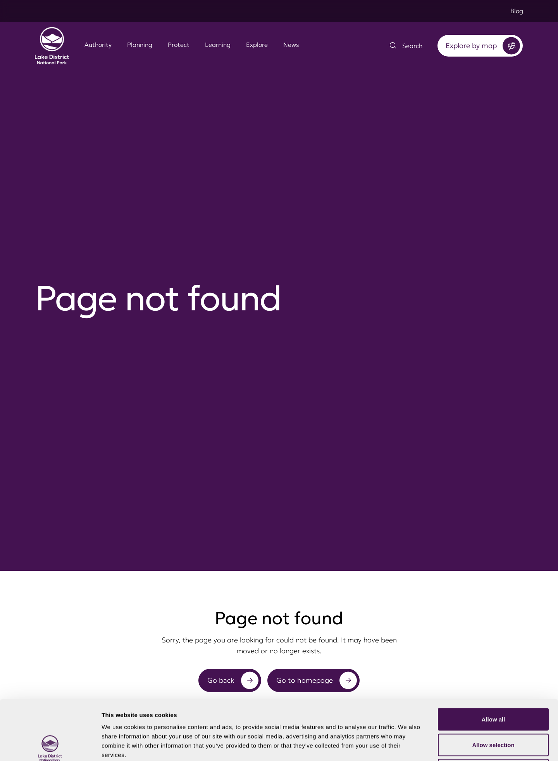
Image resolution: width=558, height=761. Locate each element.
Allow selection (493, 685)
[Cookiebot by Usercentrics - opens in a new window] (50, 746)
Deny (493, 710)
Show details (407, 745)
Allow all (493, 659)
